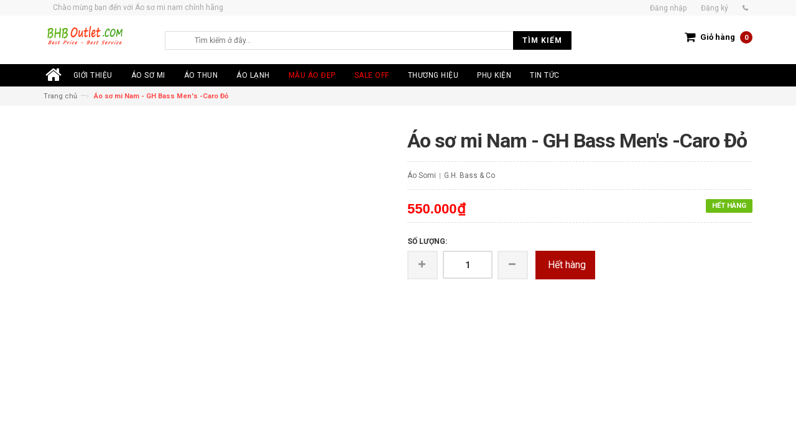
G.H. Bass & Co (469, 175)
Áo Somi (421, 175)
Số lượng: (427, 241)
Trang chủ (60, 96)
